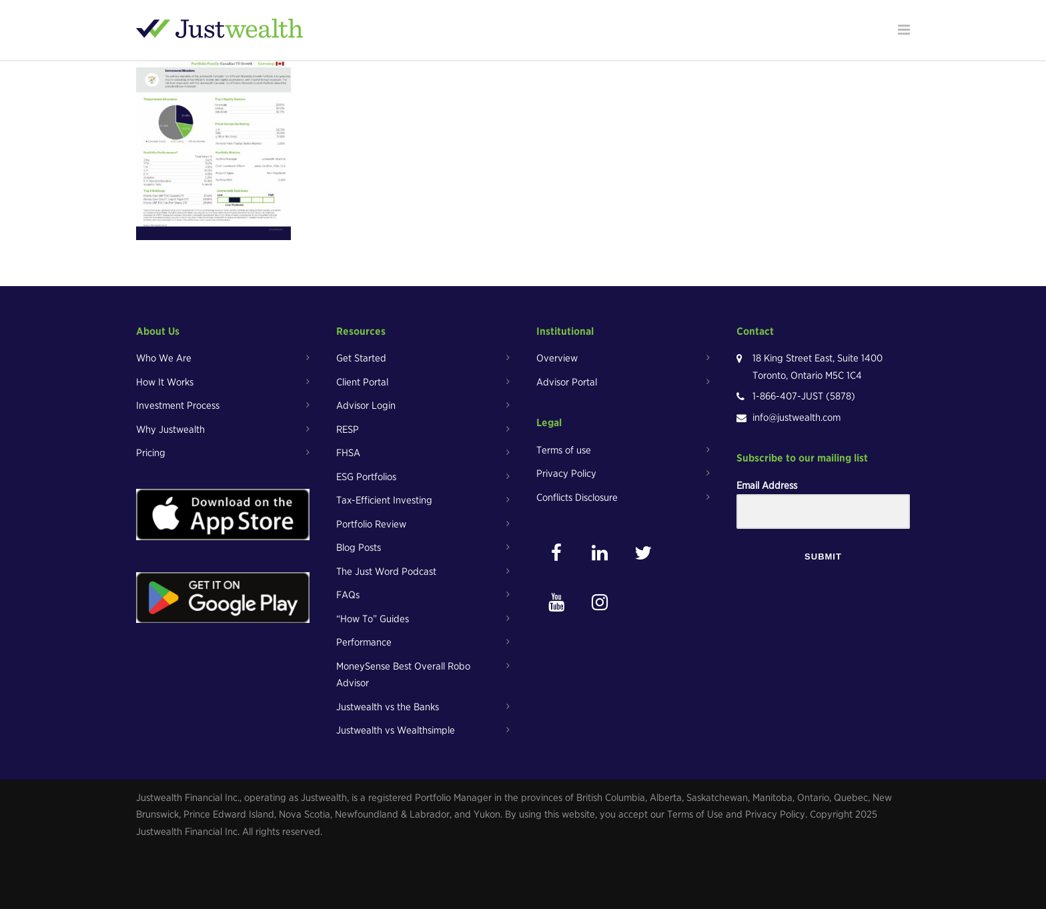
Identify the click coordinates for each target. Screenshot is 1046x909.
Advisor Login (366, 405)
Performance (364, 642)
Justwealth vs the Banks (387, 707)
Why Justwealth (170, 429)
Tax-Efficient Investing (384, 500)
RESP (347, 429)
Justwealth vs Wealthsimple (395, 730)
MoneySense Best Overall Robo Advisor (403, 675)
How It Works (164, 382)
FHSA (348, 453)
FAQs (348, 595)
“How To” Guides (372, 619)
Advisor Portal (566, 382)
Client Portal (362, 382)
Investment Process (177, 405)
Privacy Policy (566, 474)
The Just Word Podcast (386, 572)
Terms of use (563, 450)
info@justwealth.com (796, 417)
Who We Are (163, 358)
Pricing (150, 453)
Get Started (361, 358)
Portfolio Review (371, 524)
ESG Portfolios (366, 477)
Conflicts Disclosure (577, 498)
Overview (557, 358)
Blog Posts (358, 548)
